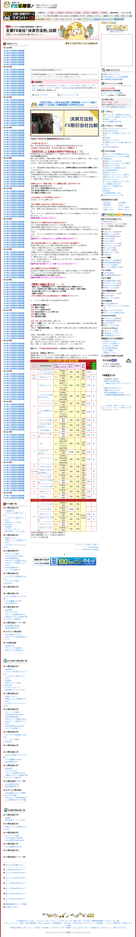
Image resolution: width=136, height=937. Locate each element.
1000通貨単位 (74, 16)
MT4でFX (82, 16)
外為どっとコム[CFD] (112, 161)
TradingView (65, 88)
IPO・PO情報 (77, 19)
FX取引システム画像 (126, 16)
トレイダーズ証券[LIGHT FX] (117, 154)
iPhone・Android (64, 16)
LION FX (107, 241)
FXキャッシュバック (107, 19)
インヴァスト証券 (46, 504)
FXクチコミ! (105, 928)
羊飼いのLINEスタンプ (113, 388)
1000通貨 (122, 203)
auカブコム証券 (45, 509)
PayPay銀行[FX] (11, 603)
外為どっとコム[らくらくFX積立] (117, 163)
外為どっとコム (45, 385)
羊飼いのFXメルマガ (111, 74)
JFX (41, 443)
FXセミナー (49, 19)
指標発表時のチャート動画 (16, 904)
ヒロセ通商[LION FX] (13, 601)
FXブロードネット (12, 529)
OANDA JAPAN (45, 466)
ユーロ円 (77, 12)
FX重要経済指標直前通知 (113, 79)
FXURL (89, 544)
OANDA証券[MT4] (111, 304)
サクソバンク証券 (12, 554)
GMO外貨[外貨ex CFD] (112, 193)
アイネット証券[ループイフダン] (117, 182)
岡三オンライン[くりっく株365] (116, 175)
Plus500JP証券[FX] (111, 147)
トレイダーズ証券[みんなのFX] (114, 107)
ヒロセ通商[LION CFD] (112, 184)
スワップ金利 (46, 16)
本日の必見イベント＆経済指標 (115, 77)
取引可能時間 (54, 16)
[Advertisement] (100, 6)
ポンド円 (86, 12)
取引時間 (106, 205)
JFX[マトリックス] (111, 140)
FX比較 (55, 19)
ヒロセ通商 (108, 350)
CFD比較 (61, 19)
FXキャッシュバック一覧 (69, 95)
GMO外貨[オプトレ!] (13, 635)
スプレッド (38, 16)
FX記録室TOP (41, 12)
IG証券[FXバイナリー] (112, 333)
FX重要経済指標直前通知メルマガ (117, 395)
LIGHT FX (107, 239)
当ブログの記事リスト (14, 865)
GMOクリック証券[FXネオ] (16, 561)
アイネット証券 (45, 476)
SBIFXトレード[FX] (112, 166)
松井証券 (8, 610)
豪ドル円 (95, 12)
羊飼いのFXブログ (118, 19)
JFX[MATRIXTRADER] (14, 556)
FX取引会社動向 (40, 19)
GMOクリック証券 (58, 86)
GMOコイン (107, 188)
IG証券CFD (9, 646)
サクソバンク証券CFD (13, 648)
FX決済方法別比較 (51, 32)
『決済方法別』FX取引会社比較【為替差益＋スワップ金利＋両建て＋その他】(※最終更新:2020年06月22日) (68, 103)
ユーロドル (60, 12)
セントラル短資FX (46, 420)
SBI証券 (8, 527)
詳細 (88, 372)
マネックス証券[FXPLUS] (15, 614)
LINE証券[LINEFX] (12, 626)
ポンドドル (69, 12)
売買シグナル (108, 210)
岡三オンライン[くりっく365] (116, 177)
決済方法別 (89, 16)
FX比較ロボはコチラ (109, 222)
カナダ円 (103, 12)
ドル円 (51, 12)
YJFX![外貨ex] (45, 430)
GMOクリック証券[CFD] (112, 186)
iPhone (121, 205)
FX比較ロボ (96, 19)
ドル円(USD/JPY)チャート (16, 870)
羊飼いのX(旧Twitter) (112, 381)
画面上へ (96, 544)
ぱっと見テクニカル (86, 19)
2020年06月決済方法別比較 (90, 549)
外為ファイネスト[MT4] (113, 310)
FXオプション (97, 16)
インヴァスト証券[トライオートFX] (118, 117)
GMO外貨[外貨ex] (12, 558)
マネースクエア (11, 612)
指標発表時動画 (114, 12)
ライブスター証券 (46, 486)
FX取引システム (12, 907)
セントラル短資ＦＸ (13, 570)
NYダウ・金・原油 (126, 12)
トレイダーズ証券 (73, 86)
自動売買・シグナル (108, 16)
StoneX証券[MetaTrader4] (14, 726)
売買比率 (117, 16)
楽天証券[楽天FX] (12, 628)
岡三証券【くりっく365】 (15, 531)
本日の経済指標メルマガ (113, 393)
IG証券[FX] (9, 511)
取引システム (124, 210)
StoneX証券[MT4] (12, 567)
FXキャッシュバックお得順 (112, 93)
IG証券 (8, 818)
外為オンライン (11, 538)
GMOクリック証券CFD (14, 650)
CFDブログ (69, 19)
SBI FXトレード (45, 377)
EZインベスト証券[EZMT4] (114, 313)
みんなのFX (108, 248)
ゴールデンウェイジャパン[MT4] (116, 306)
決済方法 (106, 203)
